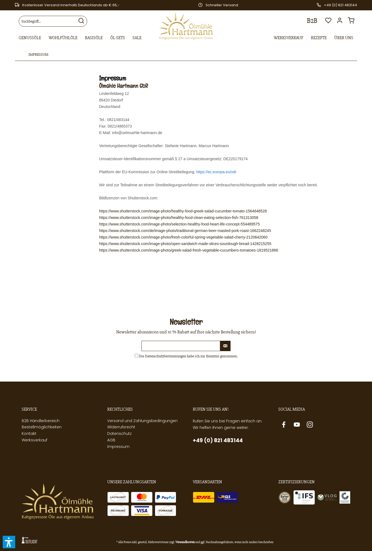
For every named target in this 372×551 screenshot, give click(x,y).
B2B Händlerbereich (40, 420)
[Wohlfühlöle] (63, 38)
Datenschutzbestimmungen (165, 356)
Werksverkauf (34, 440)
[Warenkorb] (352, 22)
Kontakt (29, 433)
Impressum (118, 446)
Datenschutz (119, 433)
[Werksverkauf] (288, 38)
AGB (111, 440)
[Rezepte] (318, 38)
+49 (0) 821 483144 (218, 440)
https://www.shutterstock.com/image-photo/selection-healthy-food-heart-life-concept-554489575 (179, 224)
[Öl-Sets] (117, 38)
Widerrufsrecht (121, 427)
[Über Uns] (343, 38)
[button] (9, 542)
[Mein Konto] (341, 22)
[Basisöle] (93, 38)
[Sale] (137, 38)
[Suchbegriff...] (53, 21)
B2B (312, 21)
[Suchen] (81, 21)
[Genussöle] (30, 38)
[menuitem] (53, 21)
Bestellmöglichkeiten (42, 427)
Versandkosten (185, 542)
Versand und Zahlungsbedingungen (142, 420)
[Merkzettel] (328, 22)
